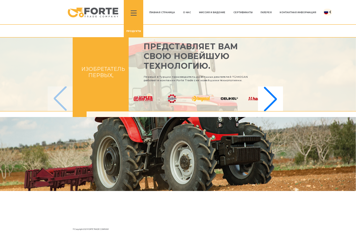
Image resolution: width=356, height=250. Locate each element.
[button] (270, 98)
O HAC (187, 12)
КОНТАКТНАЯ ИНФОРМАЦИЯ (298, 12)
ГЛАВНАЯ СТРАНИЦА (162, 12)
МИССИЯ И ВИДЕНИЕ (212, 12)
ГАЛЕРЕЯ (266, 12)
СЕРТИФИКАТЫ (242, 12)
